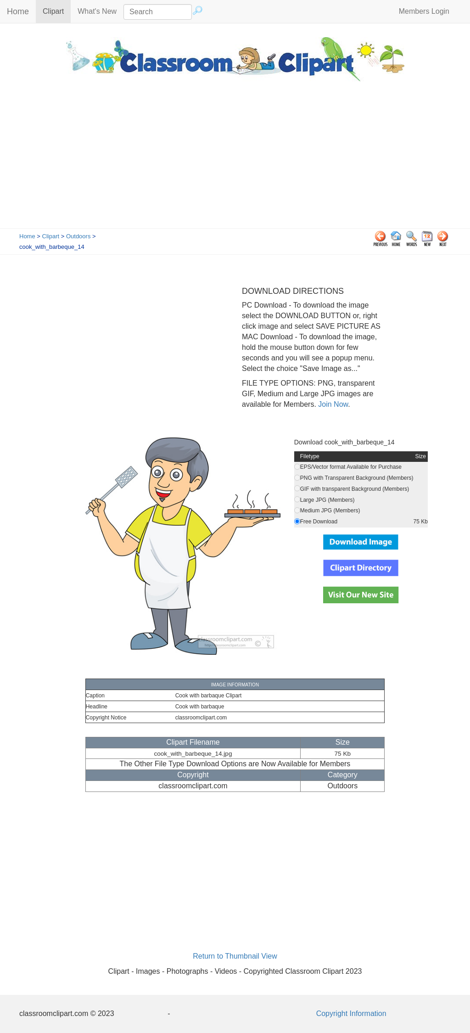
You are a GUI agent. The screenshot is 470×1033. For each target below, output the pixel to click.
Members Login (424, 11)
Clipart (57, 10)
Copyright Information (351, 1013)
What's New (97, 11)
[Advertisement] (235, 159)
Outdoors (78, 236)
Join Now (332, 404)
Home (18, 11)
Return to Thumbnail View (235, 956)
